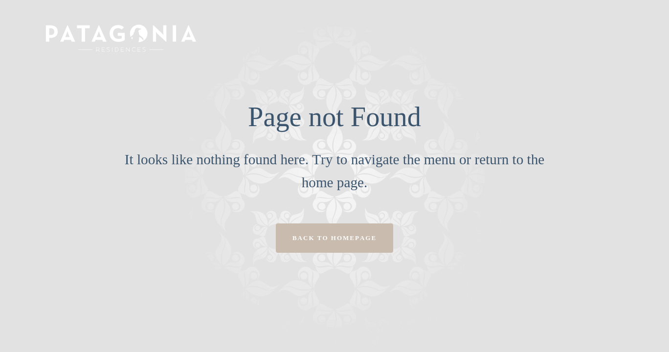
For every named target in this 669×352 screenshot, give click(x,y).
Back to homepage (334, 238)
